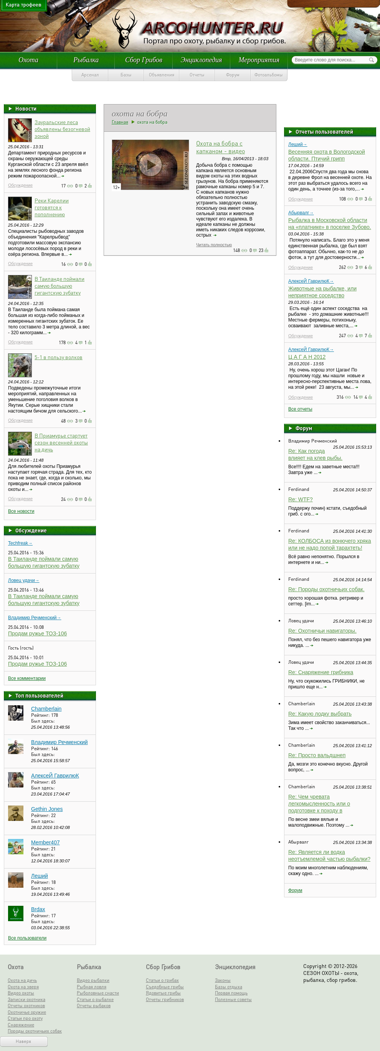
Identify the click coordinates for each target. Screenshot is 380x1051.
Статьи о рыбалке (95, 999)
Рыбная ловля (91, 987)
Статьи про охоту (25, 1018)
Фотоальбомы (268, 75)
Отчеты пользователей (324, 131)
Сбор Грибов (143, 60)
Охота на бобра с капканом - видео (220, 147)
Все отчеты (300, 409)
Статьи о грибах (162, 980)
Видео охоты (21, 993)
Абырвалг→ (301, 213)
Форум (233, 75)
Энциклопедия (201, 60)
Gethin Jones (47, 809)
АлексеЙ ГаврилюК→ (311, 281)
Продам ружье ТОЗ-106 (37, 633)
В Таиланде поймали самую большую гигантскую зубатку (59, 285)
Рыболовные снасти (98, 993)
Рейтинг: (41, 715)
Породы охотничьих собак (35, 1031)
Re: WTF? (300, 499)
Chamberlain (46, 709)
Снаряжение (21, 1025)
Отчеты (197, 75)
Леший (39, 876)
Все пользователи (27, 938)
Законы (223, 980)
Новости (25, 108)
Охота (28, 60)
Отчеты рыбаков (94, 1005)
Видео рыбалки (93, 980)
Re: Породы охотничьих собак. (326, 589)
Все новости (21, 511)
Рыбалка (86, 60)
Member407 (45, 842)
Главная (120, 122)
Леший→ (297, 144)
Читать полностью (214, 244)
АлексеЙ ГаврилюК (55, 776)
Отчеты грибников (165, 999)
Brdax (38, 909)
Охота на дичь (22, 980)
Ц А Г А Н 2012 (306, 357)
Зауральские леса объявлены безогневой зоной (62, 128)
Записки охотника (26, 999)
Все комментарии (27, 678)
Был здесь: (43, 721)
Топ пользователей (39, 695)
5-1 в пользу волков (59, 356)
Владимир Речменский (59, 742)
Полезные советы (233, 999)
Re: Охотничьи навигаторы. (322, 631)
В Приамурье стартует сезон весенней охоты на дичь (61, 442)
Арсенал (90, 75)
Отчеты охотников (26, 1005)
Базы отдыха (228, 987)
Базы (126, 75)
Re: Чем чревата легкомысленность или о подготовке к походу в (319, 804)
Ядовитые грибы (163, 993)
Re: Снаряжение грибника (320, 672)
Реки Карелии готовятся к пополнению (52, 207)
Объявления (161, 75)
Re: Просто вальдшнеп (316, 755)
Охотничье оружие (27, 1012)
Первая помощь (231, 993)
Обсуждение (20, 185)
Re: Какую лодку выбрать (320, 714)
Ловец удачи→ (24, 580)
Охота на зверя (23, 987)
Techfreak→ (20, 543)
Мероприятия (259, 60)
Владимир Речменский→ (34, 617)
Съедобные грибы (165, 987)
